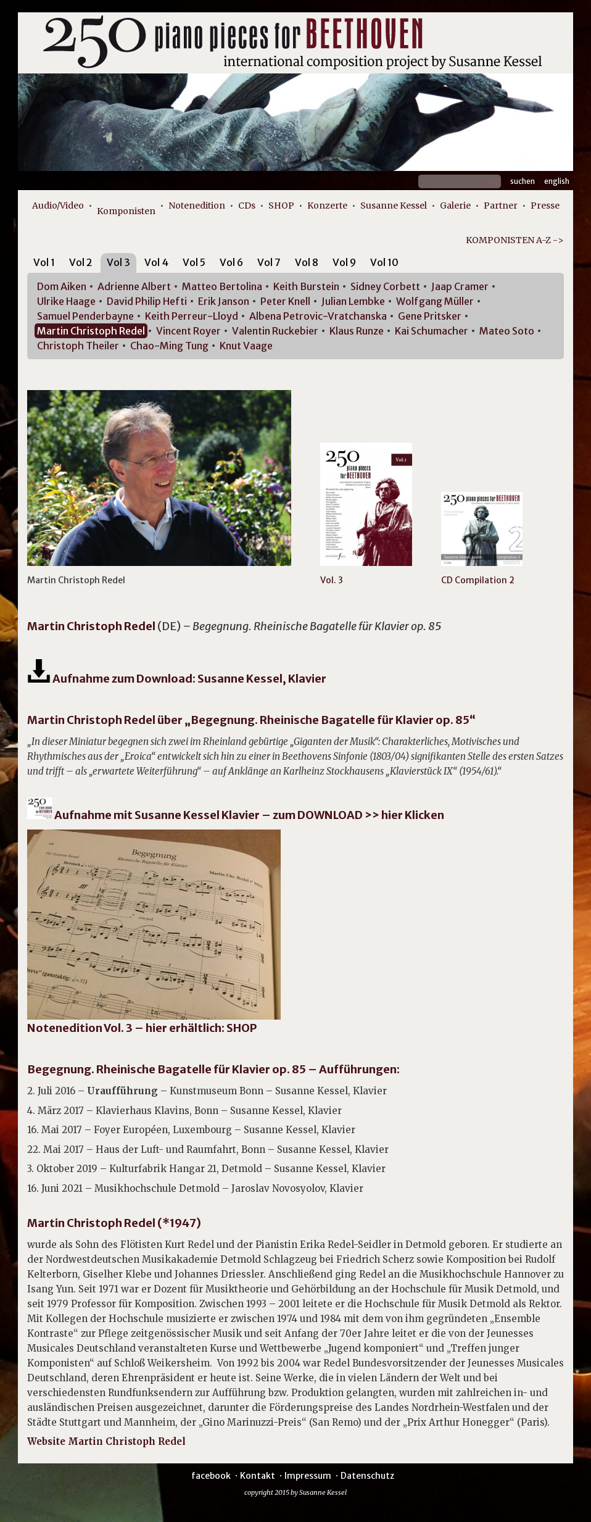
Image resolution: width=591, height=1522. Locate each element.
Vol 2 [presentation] (81, 262)
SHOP (281, 205)
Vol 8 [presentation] (306, 262)
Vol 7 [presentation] (269, 262)
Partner (501, 205)
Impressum (307, 1475)
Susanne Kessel (393, 205)
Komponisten (126, 211)
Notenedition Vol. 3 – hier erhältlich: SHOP (142, 1028)
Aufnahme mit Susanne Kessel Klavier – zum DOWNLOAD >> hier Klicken (248, 815)
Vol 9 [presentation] (344, 262)
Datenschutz (367, 1475)
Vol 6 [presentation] (231, 262)
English (556, 181)
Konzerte (327, 205)
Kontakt (257, 1475)
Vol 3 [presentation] (118, 262)
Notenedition (196, 205)
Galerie (455, 205)
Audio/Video (58, 205)
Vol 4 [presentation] (156, 262)
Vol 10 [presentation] (384, 262)
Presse (545, 205)
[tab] (44, 264)
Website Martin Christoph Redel (106, 1441)
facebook (211, 1475)
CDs (246, 205)
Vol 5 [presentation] (194, 262)
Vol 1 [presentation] (44, 262)
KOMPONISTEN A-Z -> (515, 240)
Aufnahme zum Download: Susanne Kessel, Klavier (176, 679)
